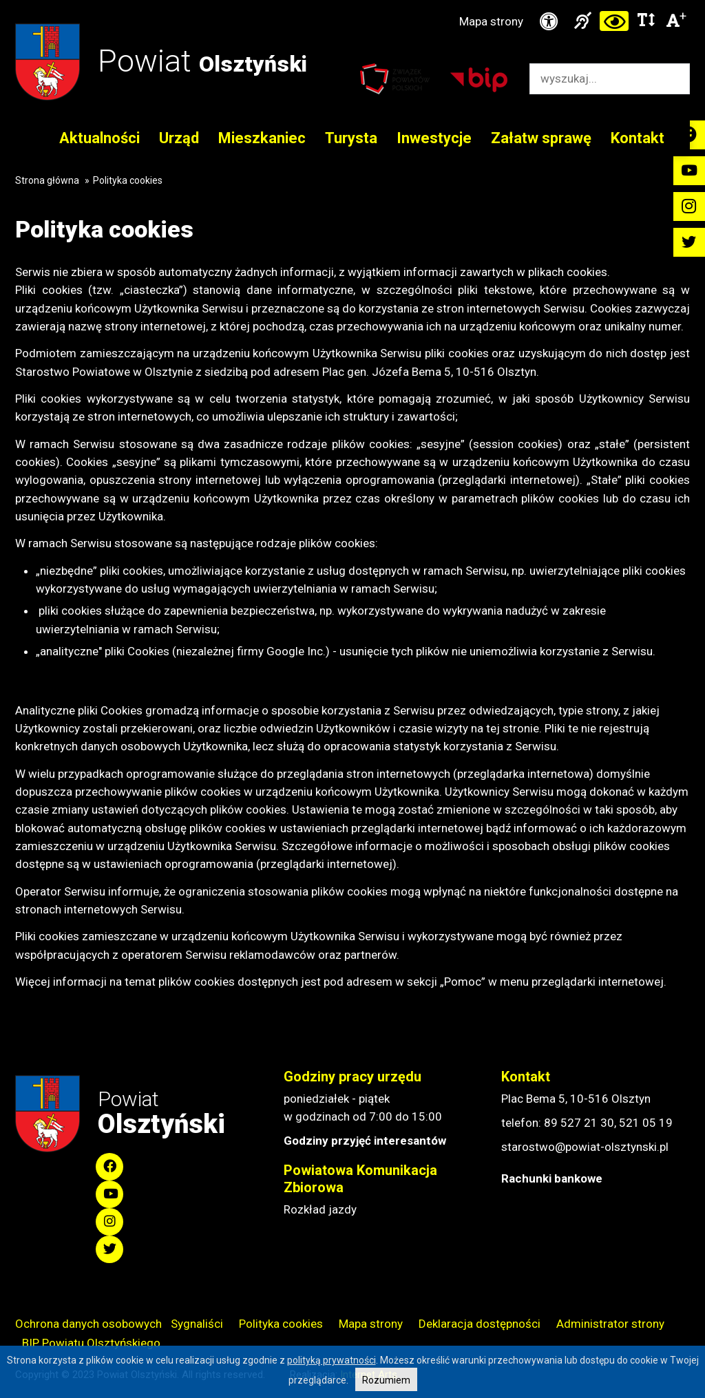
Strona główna (47, 180)
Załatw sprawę (541, 138)
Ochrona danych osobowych (88, 1324)
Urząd (179, 138)
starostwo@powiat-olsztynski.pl (585, 1147)
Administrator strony (610, 1324)
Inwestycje (434, 138)
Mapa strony (491, 21)
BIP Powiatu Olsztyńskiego (91, 1343)
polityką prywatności (331, 1360)
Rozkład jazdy (320, 1209)
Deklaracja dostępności (479, 1324)
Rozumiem (386, 1380)
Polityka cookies (281, 1324)
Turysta (351, 138)
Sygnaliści (197, 1324)
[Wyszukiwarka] (595, 78)
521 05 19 (646, 1123)
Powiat (202, 61)
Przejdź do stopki (352, 0)
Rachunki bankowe (551, 1178)
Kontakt (637, 138)
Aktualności (99, 138)
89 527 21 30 (579, 1123)
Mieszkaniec (262, 138)
